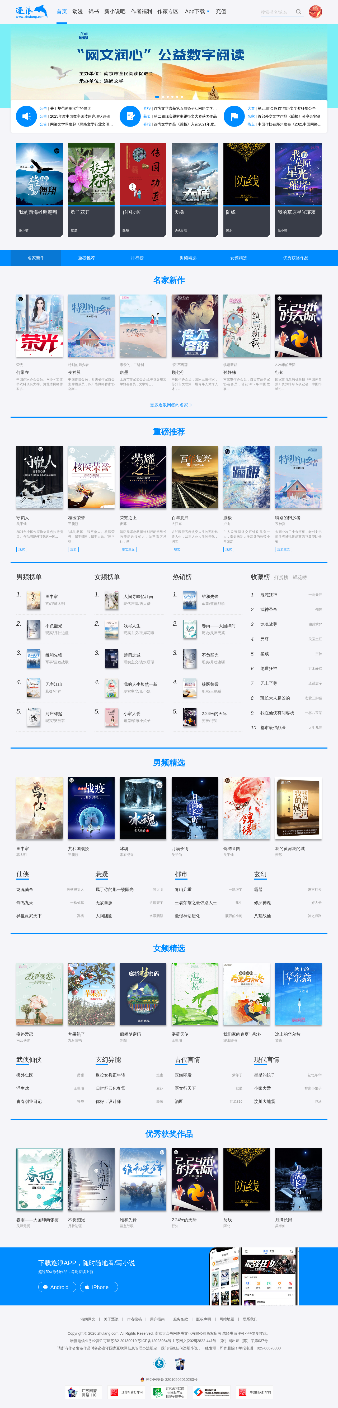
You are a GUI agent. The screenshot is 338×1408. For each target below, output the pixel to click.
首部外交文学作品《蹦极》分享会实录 (284, 116)
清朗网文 (88, 1319)
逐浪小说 (32, 12)
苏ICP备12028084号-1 (156, 1341)
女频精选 (238, 258)
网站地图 (226, 1319)
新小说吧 (114, 11)
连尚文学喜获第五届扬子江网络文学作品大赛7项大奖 (192, 108)
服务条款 (180, 1319)
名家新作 (35, 258)
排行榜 (137, 258)
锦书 (93, 11)
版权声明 (203, 1319)
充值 (221, 11)
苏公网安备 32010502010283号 (172, 1379)
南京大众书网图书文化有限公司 (180, 1333)
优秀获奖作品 (295, 258)
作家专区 (168, 11)
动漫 (77, 11)
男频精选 (188, 258)
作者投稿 (134, 1319)
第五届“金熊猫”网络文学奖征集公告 (281, 108)
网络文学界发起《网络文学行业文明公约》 (80, 124)
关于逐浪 (111, 1319)
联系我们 (250, 1319)
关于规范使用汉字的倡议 (65, 108)
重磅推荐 (86, 258)
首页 (62, 11)
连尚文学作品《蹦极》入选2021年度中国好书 (186, 124)
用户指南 (157, 1319)
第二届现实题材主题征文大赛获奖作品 (180, 116)
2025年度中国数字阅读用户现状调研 (75, 116)
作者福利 (141, 11)
